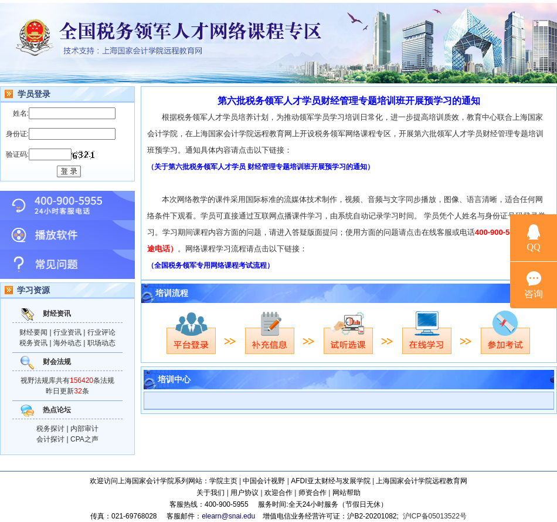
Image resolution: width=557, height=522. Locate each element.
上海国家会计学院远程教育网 (421, 481)
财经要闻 (33, 332)
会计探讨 (50, 439)
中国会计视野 (264, 481)
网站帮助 (346, 493)
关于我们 (210, 493)
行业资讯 (67, 332)
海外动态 (67, 343)
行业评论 (101, 332)
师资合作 (312, 493)
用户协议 (244, 493)
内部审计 (84, 429)
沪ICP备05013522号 (435, 516)
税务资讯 (33, 343)
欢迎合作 (278, 493)
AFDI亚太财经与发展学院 (330, 481)
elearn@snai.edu (228, 516)
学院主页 (223, 481)
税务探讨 (50, 429)
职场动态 (101, 343)
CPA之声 (84, 439)
